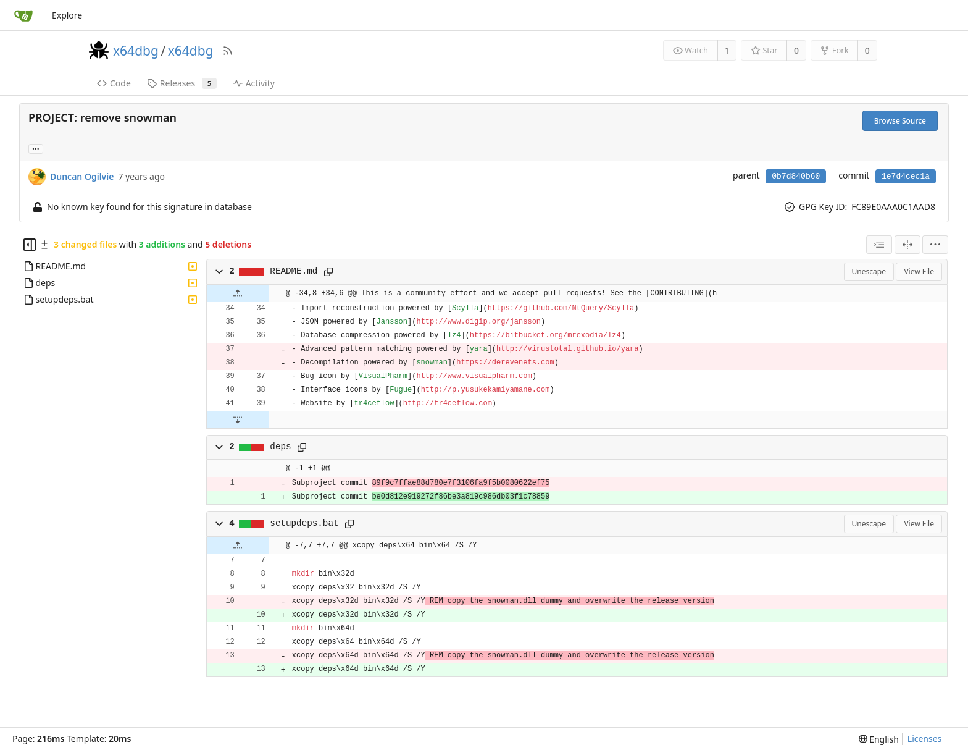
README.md (293, 271)
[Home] (23, 15)
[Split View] (907, 244)
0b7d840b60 (796, 176)
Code (114, 83)
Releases (182, 83)
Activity (254, 83)
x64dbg (136, 50)
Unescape (869, 271)
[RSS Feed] (227, 50)
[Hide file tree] (30, 244)
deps (280, 447)
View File (919, 271)
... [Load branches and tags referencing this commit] (36, 148)
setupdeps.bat (304, 523)
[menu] (935, 244)
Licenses (925, 738)
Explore (67, 15)
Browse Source (900, 121)
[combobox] (879, 244)
